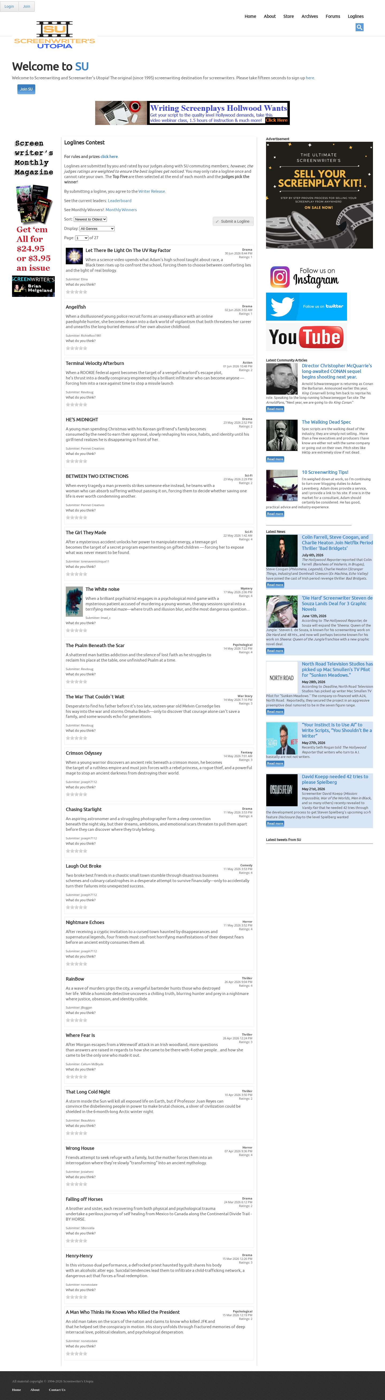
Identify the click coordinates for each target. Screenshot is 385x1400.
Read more (275, 409)
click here (109, 156)
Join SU (26, 89)
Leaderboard (120, 200)
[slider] (76, 292)
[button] (233, 221)
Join (26, 6)
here (310, 78)
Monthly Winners (121, 209)
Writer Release (151, 191)
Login (9, 6)
